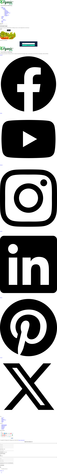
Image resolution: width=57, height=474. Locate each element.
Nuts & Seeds (6, 11)
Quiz (3, 19)
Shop (2, 21)
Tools (2, 18)
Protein (6, 14)
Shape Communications (22, 440)
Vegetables (6, 10)
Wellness (3, 16)
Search (9, 30)
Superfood (4, 9)
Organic (4, 8)
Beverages (6, 15)
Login (2, 22)
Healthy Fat (6, 13)
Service (2, 20)
